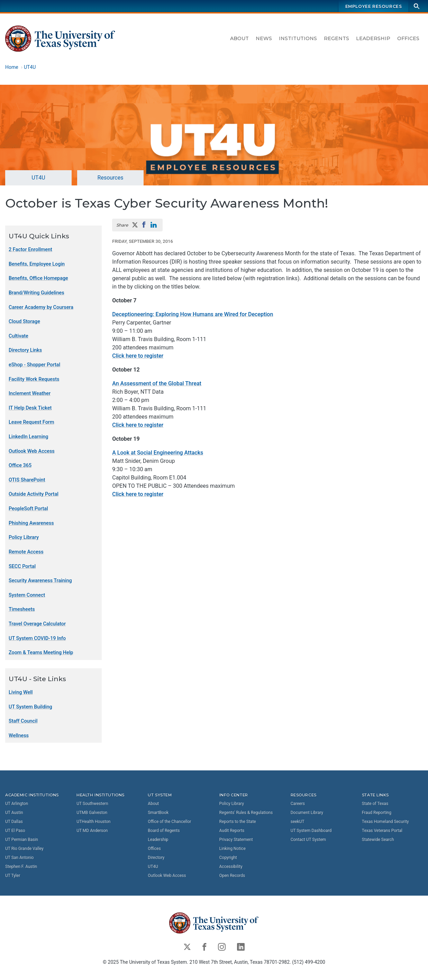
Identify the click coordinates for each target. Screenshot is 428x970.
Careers (298, 803)
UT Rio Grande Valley (24, 848)
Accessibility (231, 866)
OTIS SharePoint (27, 480)
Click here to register (137, 356)
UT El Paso (15, 830)
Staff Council (23, 721)
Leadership (373, 38)
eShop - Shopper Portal (34, 365)
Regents (336, 38)
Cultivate (18, 336)
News (264, 38)
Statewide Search (378, 839)
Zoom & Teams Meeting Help (41, 653)
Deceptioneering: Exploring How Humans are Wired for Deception (192, 314)
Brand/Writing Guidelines (36, 293)
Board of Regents (164, 830)
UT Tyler (12, 875)
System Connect (27, 595)
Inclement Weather (30, 393)
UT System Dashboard (311, 830)
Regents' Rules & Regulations (246, 812)
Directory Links (25, 350)
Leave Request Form (31, 422)
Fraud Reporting (376, 812)
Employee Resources (373, 6)
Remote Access (26, 552)
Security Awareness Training (40, 581)
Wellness (19, 736)
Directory (156, 857)
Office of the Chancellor (169, 821)
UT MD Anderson (92, 830)
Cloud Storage (24, 321)
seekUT (297, 821)
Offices (408, 38)
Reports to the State (237, 821)
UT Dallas (14, 821)
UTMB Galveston (91, 812)
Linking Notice (232, 848)
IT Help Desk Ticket (30, 408)
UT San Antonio (19, 857)
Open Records (232, 875)
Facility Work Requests (34, 379)
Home (11, 67)
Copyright (228, 857)
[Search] (416, 6)
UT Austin (14, 812)
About (239, 38)
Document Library (307, 812)
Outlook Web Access (32, 451)
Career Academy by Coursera (41, 307)
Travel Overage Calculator (37, 624)
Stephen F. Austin (21, 866)
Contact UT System (308, 839)
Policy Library (24, 537)
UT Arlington (16, 803)
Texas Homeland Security (385, 821)
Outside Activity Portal (33, 494)
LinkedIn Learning (28, 437)
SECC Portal (22, 566)
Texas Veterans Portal (382, 830)
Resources (111, 177)
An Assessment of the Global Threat (156, 383)
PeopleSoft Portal (28, 509)
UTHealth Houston (93, 821)
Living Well (21, 692)
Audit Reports (232, 830)
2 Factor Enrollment (30, 250)
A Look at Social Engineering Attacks (157, 452)
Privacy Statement (236, 839)
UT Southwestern (92, 803)
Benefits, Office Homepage (38, 278)
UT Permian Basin (21, 839)
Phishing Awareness (31, 523)
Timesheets (22, 609)
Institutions (298, 38)
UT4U (30, 67)
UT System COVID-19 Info (37, 638)
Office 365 (20, 465)
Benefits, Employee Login (37, 264)
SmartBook (158, 812)
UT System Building (30, 707)
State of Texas (375, 803)
